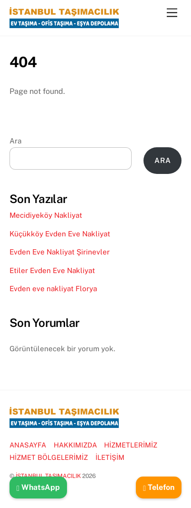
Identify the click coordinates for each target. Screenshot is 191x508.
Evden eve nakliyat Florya (53, 288)
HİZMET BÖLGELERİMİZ (49, 457)
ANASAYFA (28, 445)
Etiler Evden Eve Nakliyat (52, 270)
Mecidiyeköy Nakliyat (46, 215)
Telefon (158, 487)
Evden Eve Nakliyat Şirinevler (60, 252)
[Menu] (171, 13)
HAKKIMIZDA (75, 445)
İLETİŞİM (110, 457)
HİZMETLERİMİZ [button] (130, 445)
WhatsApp (38, 487)
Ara (15, 141)
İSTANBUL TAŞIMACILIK (48, 475)
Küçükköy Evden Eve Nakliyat (60, 234)
